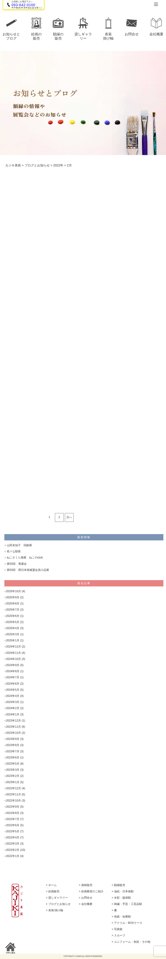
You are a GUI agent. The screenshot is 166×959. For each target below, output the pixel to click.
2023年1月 (13, 782)
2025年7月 (13, 609)
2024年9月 (13, 665)
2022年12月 (13, 788)
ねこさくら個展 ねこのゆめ (25, 557)
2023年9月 (13, 738)
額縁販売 (119, 885)
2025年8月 (13, 603)
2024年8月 (13, 671)
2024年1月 (13, 714)
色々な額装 (14, 551)
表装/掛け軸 (55, 910)
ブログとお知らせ (59, 904)
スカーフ (119, 935)
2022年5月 (13, 831)
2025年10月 (13, 591)
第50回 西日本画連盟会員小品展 (28, 569)
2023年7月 (13, 751)
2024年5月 (13, 689)
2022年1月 (13, 856)
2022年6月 (13, 825)
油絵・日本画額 (124, 891)
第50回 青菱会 (17, 563)
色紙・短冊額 (122, 916)
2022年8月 (13, 812)
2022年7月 (13, 819)
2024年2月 (13, 708)
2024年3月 (13, 702)
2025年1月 (13, 640)
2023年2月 (13, 775)
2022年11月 (13, 794)
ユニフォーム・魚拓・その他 (132, 941)
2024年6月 (13, 683)
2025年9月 (13, 597)
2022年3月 (13, 843)
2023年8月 (13, 745)
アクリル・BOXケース (128, 923)
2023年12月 (13, 720)
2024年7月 (13, 677)
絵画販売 (53, 891)
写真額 (118, 929)
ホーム (52, 885)
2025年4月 (13, 628)
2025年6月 (13, 615)
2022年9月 (13, 806)
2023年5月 (13, 763)
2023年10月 (13, 732)
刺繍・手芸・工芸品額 (128, 904)
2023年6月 (13, 757)
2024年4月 (13, 695)
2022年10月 (13, 800)
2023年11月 (13, 726)
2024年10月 (13, 658)
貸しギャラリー (58, 897)
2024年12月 (13, 646)
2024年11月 (13, 652)
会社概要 (86, 904)
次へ (69, 517)
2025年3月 (13, 634)
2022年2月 (13, 849)
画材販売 (86, 885)
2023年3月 (13, 769)
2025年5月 (13, 622)
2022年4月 (13, 837)
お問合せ (86, 897)
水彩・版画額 (122, 897)
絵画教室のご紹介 (92, 891)
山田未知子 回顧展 (19, 545)
